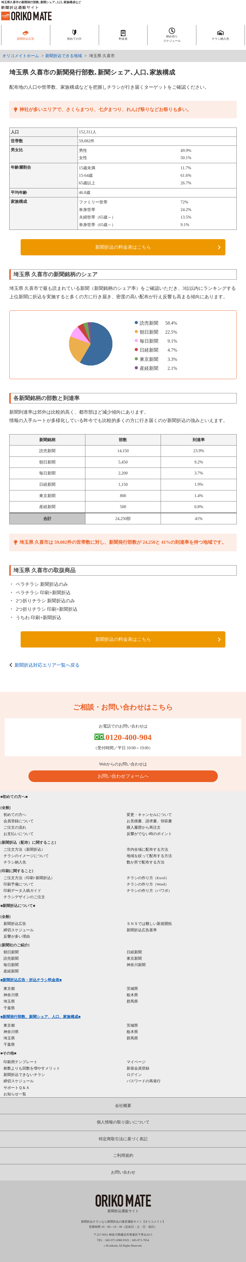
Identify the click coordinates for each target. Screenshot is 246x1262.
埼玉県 (9, 1001)
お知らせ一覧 (14, 1094)
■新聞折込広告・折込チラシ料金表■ (31, 980)
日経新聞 (134, 952)
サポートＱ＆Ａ (16, 1087)
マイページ (136, 1062)
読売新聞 (11, 958)
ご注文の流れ (14, 827)
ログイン (134, 1074)
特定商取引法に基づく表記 (123, 1139)
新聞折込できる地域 (63, 55)
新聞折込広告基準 (142, 930)
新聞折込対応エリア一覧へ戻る (47, 665)
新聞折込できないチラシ (24, 1074)
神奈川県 (11, 995)
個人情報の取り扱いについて (123, 1122)
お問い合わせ (123, 1172)
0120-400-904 (128, 737)
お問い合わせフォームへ (123, 776)
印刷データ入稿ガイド (22, 890)
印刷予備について (18, 884)
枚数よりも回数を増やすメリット (31, 1068)
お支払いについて (18, 834)
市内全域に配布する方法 (147, 849)
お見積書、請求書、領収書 (149, 821)
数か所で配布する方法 (145, 862)
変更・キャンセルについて (149, 814)
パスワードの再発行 (144, 1081)
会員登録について (18, 821)
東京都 (9, 988)
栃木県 (132, 995)
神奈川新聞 (136, 965)
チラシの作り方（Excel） (148, 878)
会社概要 (123, 1105)
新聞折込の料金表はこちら (123, 247)
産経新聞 (11, 971)
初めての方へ (14, 814)
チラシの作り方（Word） (148, 884)
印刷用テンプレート (20, 1062)
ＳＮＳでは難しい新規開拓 (149, 923)
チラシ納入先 (14, 862)
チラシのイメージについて (26, 856)
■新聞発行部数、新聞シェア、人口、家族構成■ (41, 1016)
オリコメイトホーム (20, 55)
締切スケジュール (18, 930)
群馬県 (132, 1001)
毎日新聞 (11, 965)
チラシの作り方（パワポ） (149, 890)
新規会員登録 (138, 1068)
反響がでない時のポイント (149, 834)
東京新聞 (134, 958)
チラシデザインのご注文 (24, 897)
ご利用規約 (123, 1155)
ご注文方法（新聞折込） (24, 849)
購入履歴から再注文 (144, 827)
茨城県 (132, 988)
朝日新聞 (11, 952)
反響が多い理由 (16, 936)
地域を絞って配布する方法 (149, 856)
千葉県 (9, 1008)
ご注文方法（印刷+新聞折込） (29, 878)
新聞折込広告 (14, 923)
